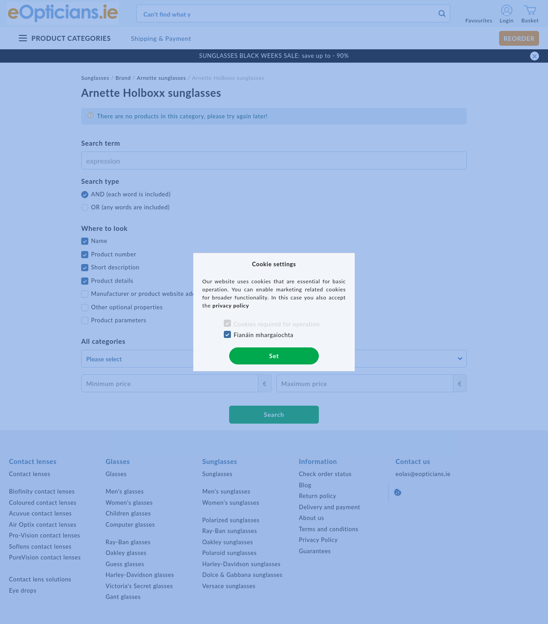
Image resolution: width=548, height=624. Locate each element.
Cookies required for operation (277, 324)
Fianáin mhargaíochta (264, 334)
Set (274, 356)
